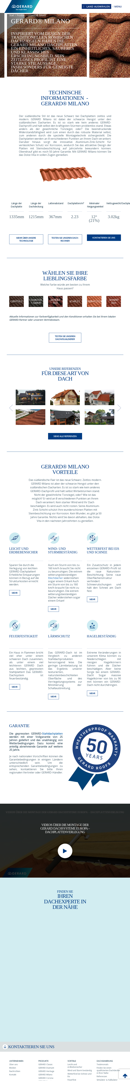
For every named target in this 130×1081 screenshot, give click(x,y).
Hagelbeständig (101, 635)
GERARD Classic (45, 1061)
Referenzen (102, 1073)
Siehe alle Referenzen (65, 436)
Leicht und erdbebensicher (23, 550)
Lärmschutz (59, 635)
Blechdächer (56, 578)
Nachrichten (14, 1068)
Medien (12, 1065)
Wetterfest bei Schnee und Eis (79, 1072)
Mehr (14, 607)
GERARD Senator (45, 1078)
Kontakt (12, 1071)
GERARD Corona (45, 1075)
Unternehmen (16, 1058)
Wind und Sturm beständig (80, 1067)
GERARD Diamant (46, 1065)
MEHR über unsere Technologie (26, 239)
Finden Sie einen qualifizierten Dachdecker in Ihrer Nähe (108, 1067)
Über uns (13, 1061)
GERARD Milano (45, 1071)
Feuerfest (72, 1076)
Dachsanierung (105, 1058)
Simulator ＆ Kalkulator (107, 1076)
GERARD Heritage (46, 1068)
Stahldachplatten (52, 730)
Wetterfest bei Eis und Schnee (103, 550)
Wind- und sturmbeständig (63, 550)
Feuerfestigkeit (23, 635)
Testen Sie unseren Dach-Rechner (65, 239)
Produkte (43, 1058)
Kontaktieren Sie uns (103, 237)
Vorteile (72, 1058)
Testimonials (102, 1061)
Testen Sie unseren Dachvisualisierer (65, 338)
